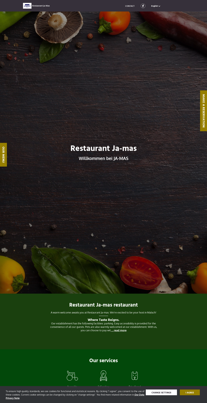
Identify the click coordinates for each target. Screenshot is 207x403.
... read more (118, 330)
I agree (190, 393)
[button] (156, 5)
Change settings (161, 393)
